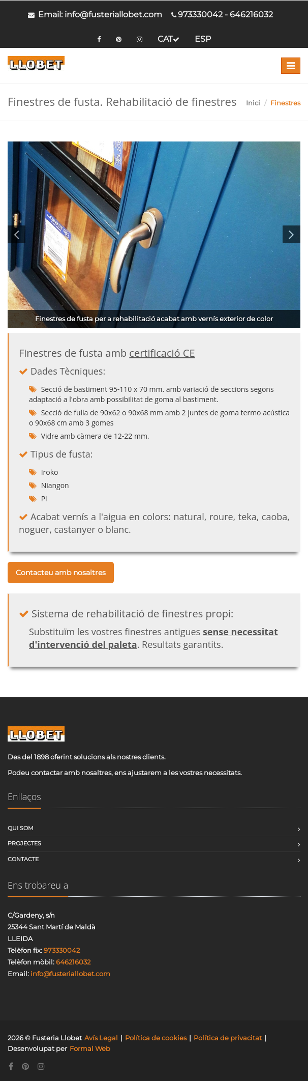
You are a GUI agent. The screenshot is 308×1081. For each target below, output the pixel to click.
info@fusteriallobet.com (113, 14)
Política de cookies (156, 1038)
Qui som (21, 828)
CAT (168, 39)
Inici (253, 103)
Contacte (23, 859)
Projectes (24, 843)
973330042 (200, 14)
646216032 (251, 14)
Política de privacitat (228, 1038)
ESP (203, 39)
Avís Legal (101, 1038)
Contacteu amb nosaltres (61, 572)
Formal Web (90, 1048)
